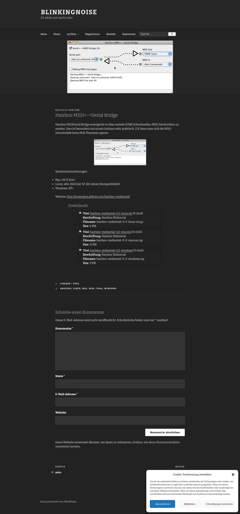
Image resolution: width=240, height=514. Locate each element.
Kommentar (64, 328)
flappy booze (92, 34)
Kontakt (111, 34)
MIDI (92, 288)
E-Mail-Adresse (66, 394)
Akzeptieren (162, 504)
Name (60, 376)
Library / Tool (70, 284)
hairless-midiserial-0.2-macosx (110, 232)
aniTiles (73, 34)
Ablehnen (189, 504)
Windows (110, 288)
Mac (85, 288)
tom (77, 110)
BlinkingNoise (69, 12)
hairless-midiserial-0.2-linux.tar (111, 213)
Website (60, 412)
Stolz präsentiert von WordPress (58, 501)
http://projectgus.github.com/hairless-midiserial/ (98, 196)
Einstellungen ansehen (219, 504)
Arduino (65, 288)
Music (56, 34)
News (44, 34)
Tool (99, 288)
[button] (233, 474)
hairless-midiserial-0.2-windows (111, 250)
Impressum (128, 34)
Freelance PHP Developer (16, 511)
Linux (77, 288)
